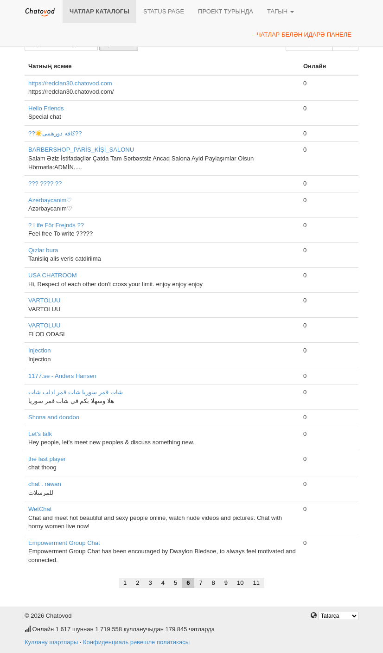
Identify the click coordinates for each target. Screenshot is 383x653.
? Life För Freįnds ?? (56, 225)
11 (256, 582)
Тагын (280, 11)
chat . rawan (44, 483)
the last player (47, 458)
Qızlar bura (43, 250)
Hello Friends (46, 108)
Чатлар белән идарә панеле (303, 34)
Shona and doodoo (53, 417)
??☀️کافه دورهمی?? (55, 133)
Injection (39, 350)
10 (240, 582)
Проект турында (225, 11)
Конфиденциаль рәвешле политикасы (136, 642)
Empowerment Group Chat (64, 542)
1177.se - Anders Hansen (62, 375)
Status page (163, 11)
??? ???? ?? (45, 183)
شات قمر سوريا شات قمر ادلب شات (75, 392)
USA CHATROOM (52, 275)
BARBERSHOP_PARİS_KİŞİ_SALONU (81, 149)
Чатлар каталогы (99, 11)
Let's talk (40, 433)
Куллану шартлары (51, 642)
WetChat (39, 509)
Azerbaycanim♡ (50, 200)
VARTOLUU (44, 300)
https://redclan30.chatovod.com (70, 83)
